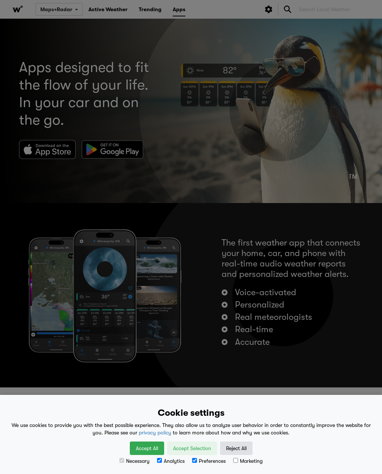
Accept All (147, 448)
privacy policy (155, 433)
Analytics (171, 461)
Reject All (236, 448)
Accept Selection (192, 448)
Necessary (134, 461)
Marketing (248, 461)
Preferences (209, 461)
